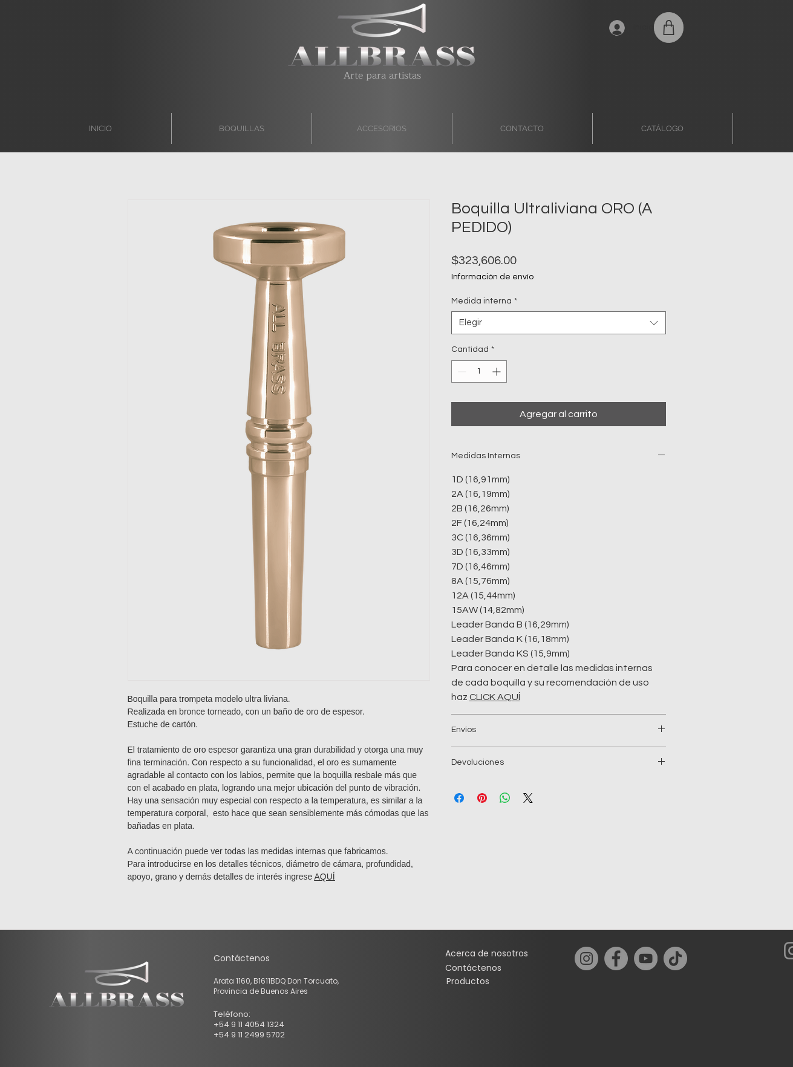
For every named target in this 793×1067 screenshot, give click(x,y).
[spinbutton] (479, 371)
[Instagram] (586, 958)
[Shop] (669, 27)
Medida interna (484, 301)
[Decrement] (460, 371)
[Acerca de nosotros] (487, 954)
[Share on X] (528, 798)
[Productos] (468, 981)
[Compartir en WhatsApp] (505, 798)
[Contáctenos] (474, 968)
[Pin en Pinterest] (482, 798)
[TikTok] (675, 958)
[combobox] (558, 322)
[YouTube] (646, 958)
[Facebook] (616, 958)
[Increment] (497, 371)
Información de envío (492, 277)
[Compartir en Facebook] (459, 798)
